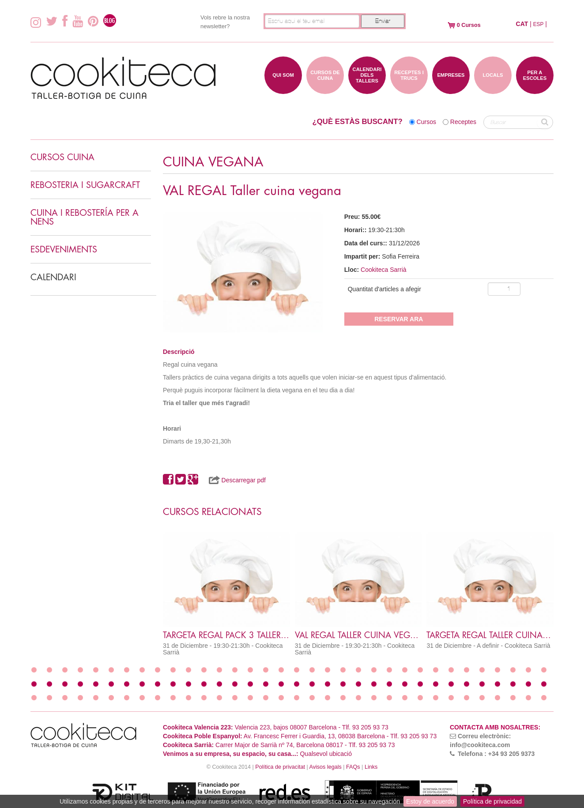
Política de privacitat (280, 767)
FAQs (353, 767)
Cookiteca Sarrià (384, 269)
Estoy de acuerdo (430, 801)
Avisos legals (325, 767)
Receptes (463, 121)
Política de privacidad (492, 801)
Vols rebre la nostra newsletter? (225, 22)
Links (371, 767)
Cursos (426, 121)
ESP (538, 24)
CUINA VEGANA (213, 162)
